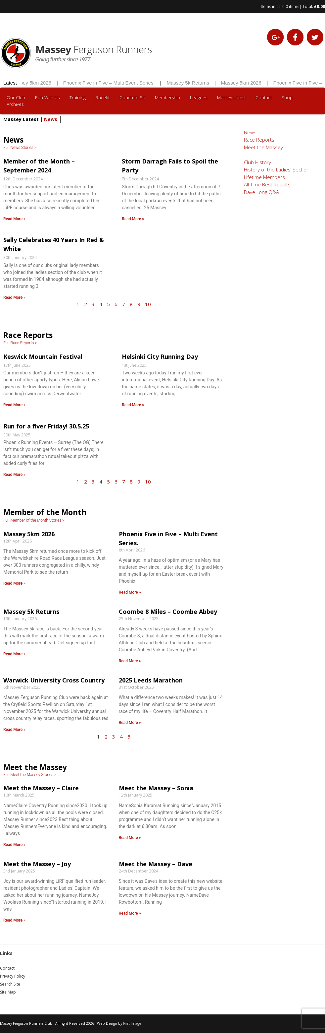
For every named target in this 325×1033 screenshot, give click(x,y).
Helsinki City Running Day (160, 356)
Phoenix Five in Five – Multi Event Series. (117, 83)
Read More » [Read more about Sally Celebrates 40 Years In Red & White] (14, 297)
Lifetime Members (264, 177)
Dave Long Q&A (261, 192)
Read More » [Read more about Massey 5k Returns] (14, 654)
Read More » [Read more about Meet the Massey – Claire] (14, 844)
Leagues (198, 97)
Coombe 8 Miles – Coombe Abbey (168, 611)
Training (78, 97)
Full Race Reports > (20, 343)
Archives (15, 104)
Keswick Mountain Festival (42, 356)
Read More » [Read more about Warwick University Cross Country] (14, 729)
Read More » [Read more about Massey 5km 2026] (14, 583)
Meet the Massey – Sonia (156, 788)
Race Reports (259, 139)
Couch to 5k (132, 97)
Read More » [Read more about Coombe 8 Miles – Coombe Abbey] (130, 661)
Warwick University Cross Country (54, 680)
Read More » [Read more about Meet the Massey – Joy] (14, 920)
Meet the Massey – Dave (155, 864)
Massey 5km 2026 (39, 83)
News (250, 132)
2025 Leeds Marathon (151, 680)
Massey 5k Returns (195, 83)
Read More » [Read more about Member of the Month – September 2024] (14, 219)
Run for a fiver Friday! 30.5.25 (46, 426)
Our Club (16, 97)
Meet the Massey (263, 147)
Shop (287, 97)
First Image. (132, 1023)
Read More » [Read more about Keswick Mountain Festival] (14, 405)
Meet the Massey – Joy (37, 864)
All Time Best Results (267, 184)
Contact (263, 97)
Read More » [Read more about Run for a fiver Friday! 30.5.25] (14, 474)
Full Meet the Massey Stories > (29, 774)
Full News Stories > (19, 147)
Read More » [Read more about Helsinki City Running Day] (133, 405)
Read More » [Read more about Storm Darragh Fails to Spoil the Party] (133, 219)
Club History (257, 162)
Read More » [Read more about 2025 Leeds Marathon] (130, 722)
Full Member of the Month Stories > (34, 520)
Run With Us (47, 97)
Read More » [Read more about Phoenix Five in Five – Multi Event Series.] (130, 592)
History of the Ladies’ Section (276, 169)
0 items (292, 6)
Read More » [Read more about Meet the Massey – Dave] (130, 913)
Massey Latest (231, 97)
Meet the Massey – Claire (41, 788)
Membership (167, 97)
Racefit (103, 97)
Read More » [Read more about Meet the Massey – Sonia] (130, 837)
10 (148, 304)
